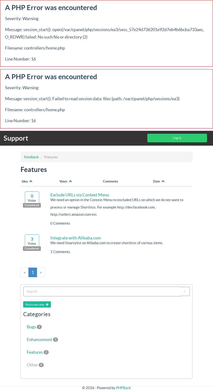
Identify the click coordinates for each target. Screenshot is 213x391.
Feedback (31, 157)
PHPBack (123, 388)
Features (38, 352)
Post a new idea (37, 304)
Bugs (34, 326)
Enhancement (42, 339)
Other (35, 364)
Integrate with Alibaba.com (75, 237)
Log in (177, 138)
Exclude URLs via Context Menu (79, 194)
